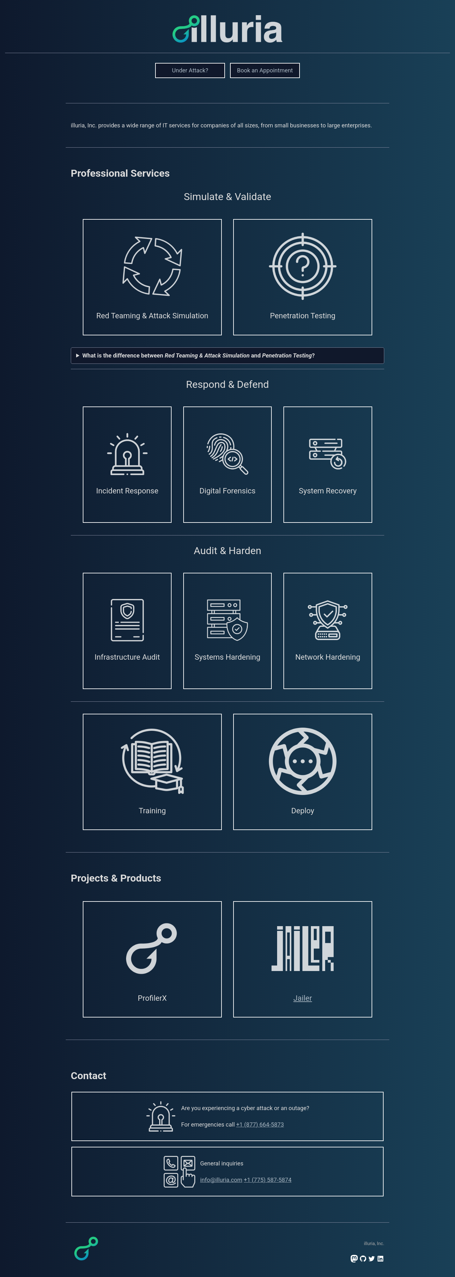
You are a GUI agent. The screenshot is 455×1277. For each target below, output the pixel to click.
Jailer (303, 998)
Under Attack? (190, 70)
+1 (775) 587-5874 (267, 1179)
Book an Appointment (265, 70)
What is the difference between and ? (198, 355)
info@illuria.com (221, 1179)
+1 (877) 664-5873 (260, 1124)
